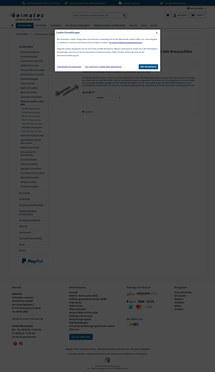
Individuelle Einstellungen (69, 66)
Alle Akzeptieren (148, 66)
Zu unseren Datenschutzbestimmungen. (125, 42)
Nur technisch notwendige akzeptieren (103, 66)
